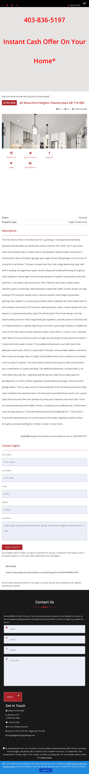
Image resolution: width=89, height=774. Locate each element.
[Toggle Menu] (84, 3)
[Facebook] (49, 155)
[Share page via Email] (17, 5)
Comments (6, 518)
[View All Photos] (30, 166)
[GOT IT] (46, 770)
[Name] (44, 629)
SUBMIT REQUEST (12, 547)
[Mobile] (44, 650)
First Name (7, 454)
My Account (74, 5)
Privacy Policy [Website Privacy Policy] (46, 757)
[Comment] (44, 671)
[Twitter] (11, 166)
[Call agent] (3, 5)
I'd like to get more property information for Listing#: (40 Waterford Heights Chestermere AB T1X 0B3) (44, 531)
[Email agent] (12, 5)
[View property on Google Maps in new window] (44, 192)
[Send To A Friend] (30, 155)
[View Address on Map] (44, 731)
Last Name (6, 470)
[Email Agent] (44, 735)
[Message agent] (44, 722)
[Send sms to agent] (7, 5)
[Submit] (13, 696)
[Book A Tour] (11, 155)
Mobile (5, 502)
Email (4, 486)
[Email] (44, 640)
